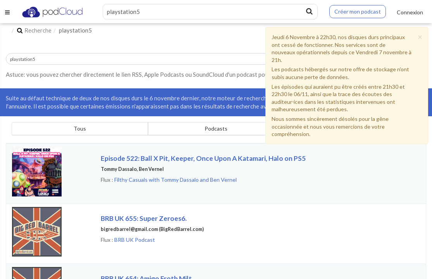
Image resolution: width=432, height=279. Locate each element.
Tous (80, 128)
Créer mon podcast (357, 11)
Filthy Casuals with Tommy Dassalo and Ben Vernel (175, 179)
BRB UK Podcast (134, 239)
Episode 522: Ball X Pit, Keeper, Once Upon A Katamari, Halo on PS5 (203, 158)
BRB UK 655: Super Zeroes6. (144, 218)
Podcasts (216, 128)
